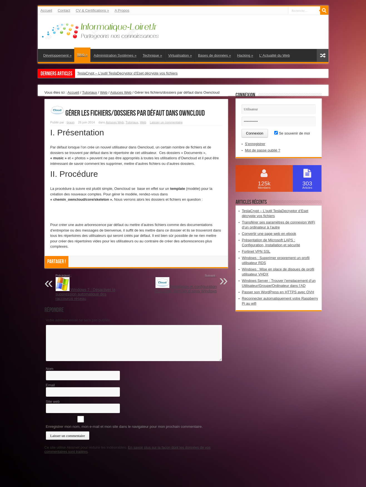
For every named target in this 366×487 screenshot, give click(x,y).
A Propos (122, 10)
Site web (53, 401)
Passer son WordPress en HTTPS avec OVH (278, 292)
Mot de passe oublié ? (262, 150)
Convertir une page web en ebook (269, 234)
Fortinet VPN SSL (256, 251)
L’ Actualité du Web (274, 55)
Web (82, 55)
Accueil (46, 10)
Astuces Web (120, 92)
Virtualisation (180, 55)
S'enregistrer (255, 144)
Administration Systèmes (115, 55)
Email (50, 385)
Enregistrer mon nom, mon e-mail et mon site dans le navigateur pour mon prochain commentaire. (124, 426)
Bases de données (214, 55)
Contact (64, 10)
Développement (57, 55)
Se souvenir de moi (292, 133)
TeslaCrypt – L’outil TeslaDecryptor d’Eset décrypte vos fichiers (127, 73)
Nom (49, 369)
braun (70, 122)
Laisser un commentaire (166, 122)
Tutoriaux (89, 92)
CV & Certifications (92, 10)
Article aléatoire (322, 55)
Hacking (245, 55)
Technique (152, 55)
